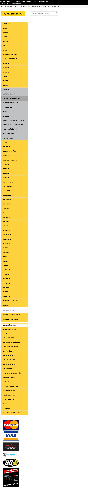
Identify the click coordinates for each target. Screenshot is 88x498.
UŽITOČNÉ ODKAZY (53, 6)
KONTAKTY (42, 6)
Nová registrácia (16, 3)
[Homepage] (1, 6)
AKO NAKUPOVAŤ (25, 6)
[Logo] (13, 13)
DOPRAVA (35, 6)
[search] (56, 14)
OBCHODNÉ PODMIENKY (11, 6)
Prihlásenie (5, 3)
